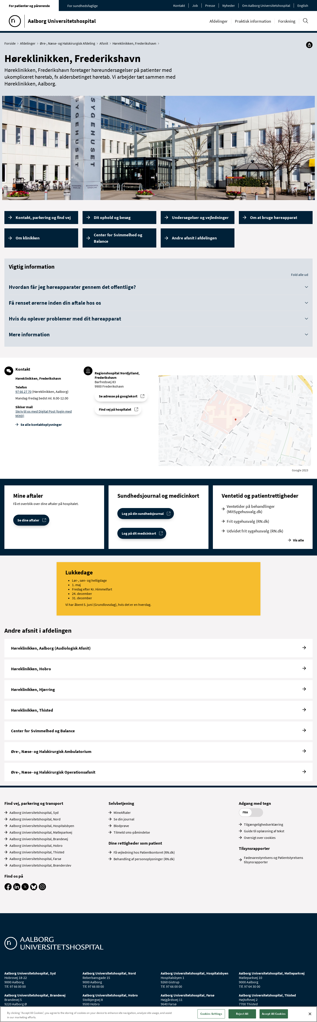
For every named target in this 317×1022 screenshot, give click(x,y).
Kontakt (179, 5)
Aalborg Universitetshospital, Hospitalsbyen (41, 825)
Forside (11, 43)
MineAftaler (122, 812)
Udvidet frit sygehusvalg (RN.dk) (255, 531)
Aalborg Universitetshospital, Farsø (35, 858)
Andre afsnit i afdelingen (194, 237)
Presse (210, 5)
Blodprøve (121, 825)
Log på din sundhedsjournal (143, 513)
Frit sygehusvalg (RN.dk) (248, 521)
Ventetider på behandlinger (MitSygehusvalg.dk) (251, 509)
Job (195, 5)
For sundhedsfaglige (82, 6)
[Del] (309, 45)
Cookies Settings (211, 1014)
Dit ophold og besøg (112, 217)
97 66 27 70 (23, 391)
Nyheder (228, 5)
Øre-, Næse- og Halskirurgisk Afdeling (68, 43)
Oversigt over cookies (260, 837)
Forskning (286, 21)
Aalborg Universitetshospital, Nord (35, 819)
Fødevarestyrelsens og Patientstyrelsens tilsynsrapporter (273, 859)
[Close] (310, 1014)
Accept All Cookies (274, 1014)
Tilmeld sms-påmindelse (132, 832)
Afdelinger (219, 21)
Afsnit (105, 43)
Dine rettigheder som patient (135, 843)
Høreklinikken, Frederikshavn (135, 43)
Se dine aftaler (28, 520)
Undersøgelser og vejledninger (200, 217)
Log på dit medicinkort (139, 533)
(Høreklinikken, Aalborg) (49, 391)
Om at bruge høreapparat (273, 217)
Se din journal (124, 819)
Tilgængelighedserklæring (263, 824)
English (302, 5)
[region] (158, 1014)
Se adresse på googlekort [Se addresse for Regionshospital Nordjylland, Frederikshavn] (118, 396)
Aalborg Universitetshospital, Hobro (36, 845)
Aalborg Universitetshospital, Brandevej (38, 839)
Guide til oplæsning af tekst (264, 831)
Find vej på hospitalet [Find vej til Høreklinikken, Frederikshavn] (115, 409)
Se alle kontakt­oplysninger (41, 424)
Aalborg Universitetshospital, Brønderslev (40, 865)
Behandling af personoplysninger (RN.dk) (144, 859)
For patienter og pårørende (29, 6)
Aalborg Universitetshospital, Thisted (36, 852)
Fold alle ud (299, 274)
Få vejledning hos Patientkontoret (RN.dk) (144, 852)
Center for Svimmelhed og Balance (118, 238)
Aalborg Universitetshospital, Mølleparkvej (40, 832)
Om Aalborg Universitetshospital (266, 5)
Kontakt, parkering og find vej (43, 217)
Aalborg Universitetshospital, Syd (34, 812)
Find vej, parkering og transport (33, 803)
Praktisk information (253, 21)
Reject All (242, 1014)
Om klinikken (28, 237)
